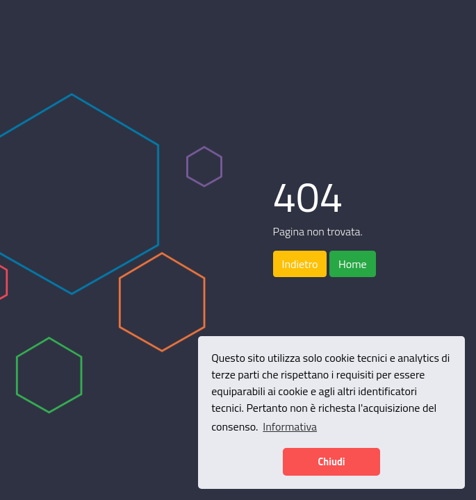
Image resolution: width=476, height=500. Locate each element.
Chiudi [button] (331, 461)
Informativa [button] (290, 426)
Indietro (300, 264)
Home (352, 264)
